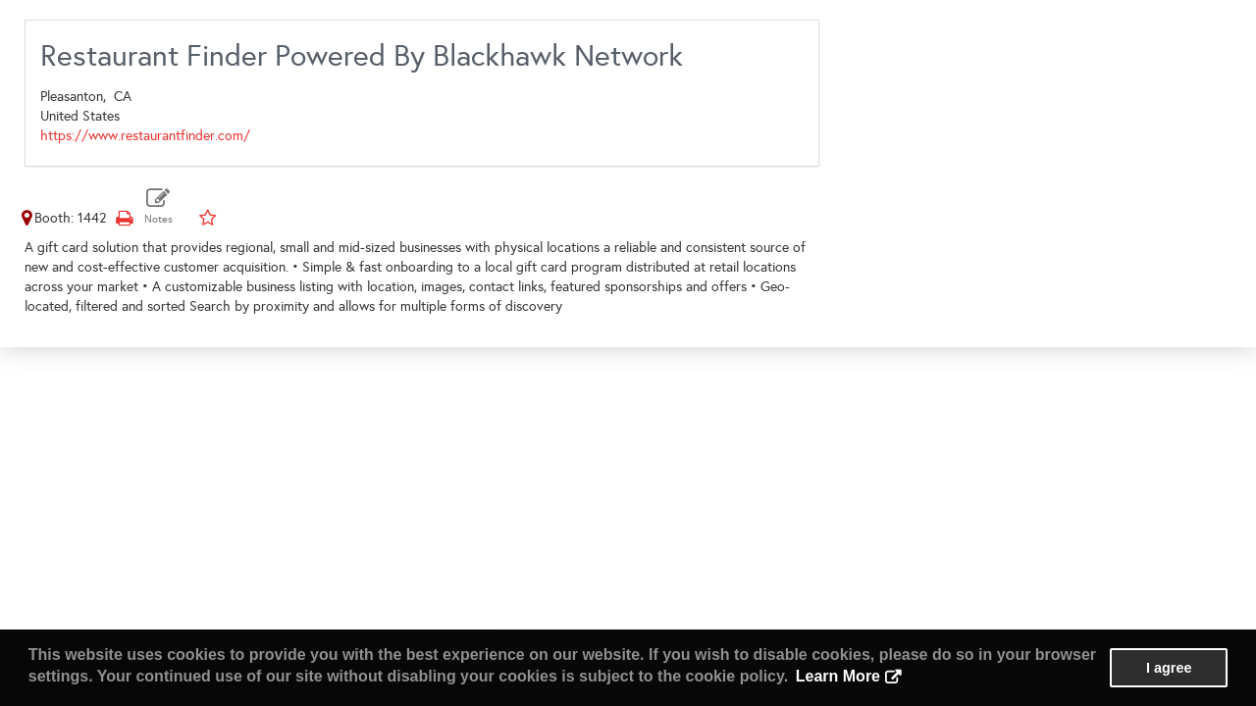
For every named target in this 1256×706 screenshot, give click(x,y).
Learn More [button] (838, 676)
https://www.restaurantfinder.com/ (145, 135)
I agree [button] (1168, 668)
